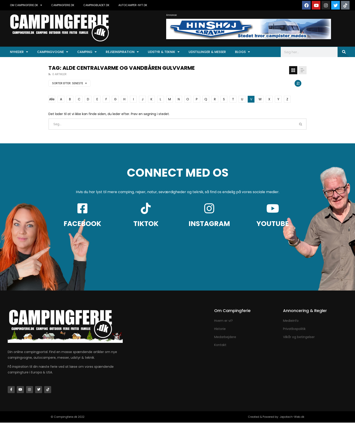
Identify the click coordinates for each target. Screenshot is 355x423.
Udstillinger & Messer (207, 52)
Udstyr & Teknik (164, 52)
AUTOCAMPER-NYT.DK (132, 5)
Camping (87, 52)
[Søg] (344, 52)
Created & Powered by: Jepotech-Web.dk (276, 417)
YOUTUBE (273, 223)
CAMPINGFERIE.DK (62, 5)
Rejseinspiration (122, 52)
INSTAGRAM (209, 223)
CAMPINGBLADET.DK (96, 5)
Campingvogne (52, 52)
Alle (52, 99)
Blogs (242, 52)
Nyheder (19, 52)
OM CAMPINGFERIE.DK (26, 5)
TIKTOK (145, 223)
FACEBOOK (82, 223)
